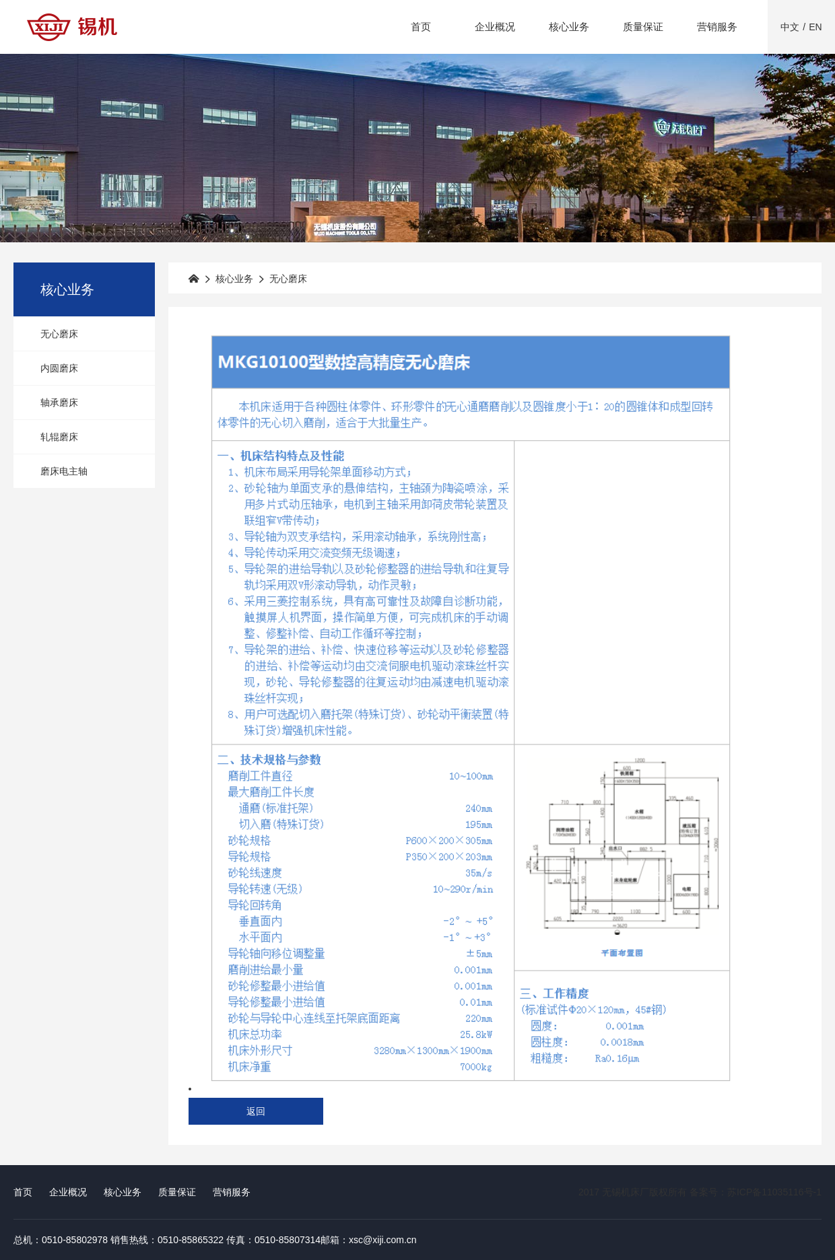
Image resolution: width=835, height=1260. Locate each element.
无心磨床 (59, 333)
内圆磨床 (59, 368)
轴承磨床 (59, 402)
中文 (789, 27)
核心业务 (569, 26)
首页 (421, 26)
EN (815, 27)
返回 (255, 1111)
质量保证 (643, 26)
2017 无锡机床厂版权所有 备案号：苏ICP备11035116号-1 (700, 1192)
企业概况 (495, 26)
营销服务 (717, 26)
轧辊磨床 (59, 436)
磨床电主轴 (64, 471)
